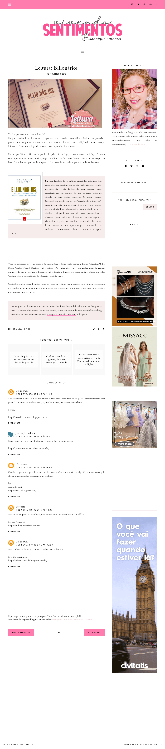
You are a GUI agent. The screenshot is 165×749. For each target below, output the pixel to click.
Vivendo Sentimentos (22, 745)
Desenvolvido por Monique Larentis (143, 745)
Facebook (78, 619)
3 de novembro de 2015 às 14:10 (33, 436)
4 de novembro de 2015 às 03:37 (34, 510)
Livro (27, 329)
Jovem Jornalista (25, 433)
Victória (20, 506)
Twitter (88, 619)
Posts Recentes (21, 632)
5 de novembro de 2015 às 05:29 (34, 545)
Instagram (57, 619)
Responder (14, 423)
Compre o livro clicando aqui (61, 314)
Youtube (68, 619)
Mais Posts (94, 632)
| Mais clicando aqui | (135, 144)
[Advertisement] (132, 482)
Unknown (22, 390)
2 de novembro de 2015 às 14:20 (34, 394)
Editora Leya (15, 329)
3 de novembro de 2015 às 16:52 (34, 467)
